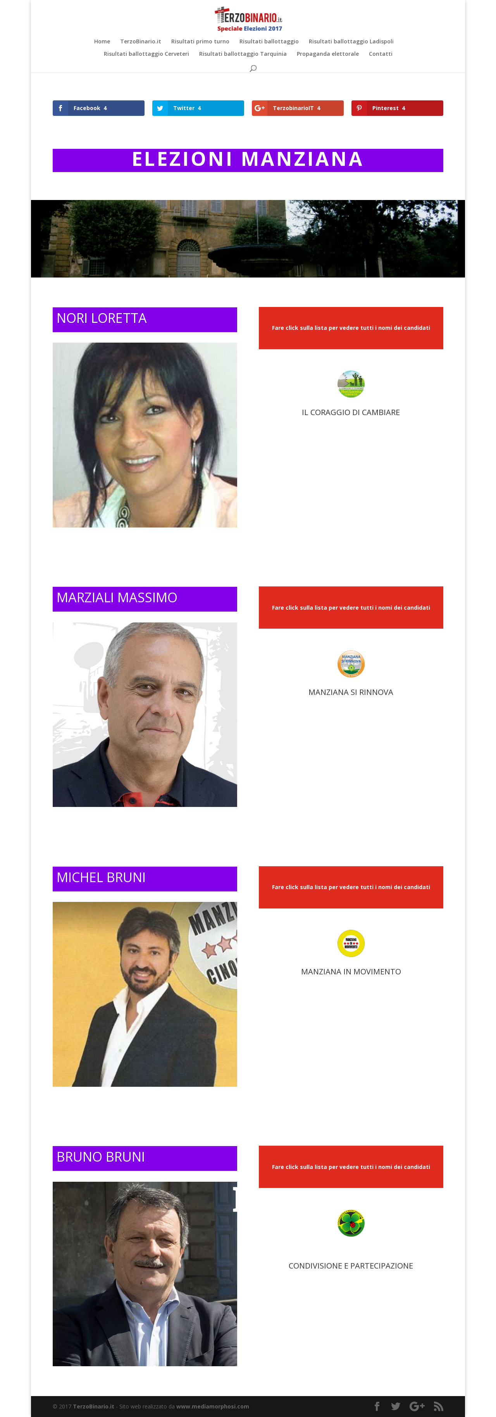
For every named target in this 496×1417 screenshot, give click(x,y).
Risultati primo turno (200, 42)
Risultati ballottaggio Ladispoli (351, 42)
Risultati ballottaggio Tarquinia (243, 54)
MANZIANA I (323, 971)
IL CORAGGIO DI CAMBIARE (351, 412)
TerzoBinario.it (140, 42)
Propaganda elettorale (328, 54)
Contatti (381, 54)
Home (102, 42)
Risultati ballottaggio (269, 42)
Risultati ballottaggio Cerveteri (146, 54)
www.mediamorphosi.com (212, 1406)
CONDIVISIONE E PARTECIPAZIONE (351, 1265)
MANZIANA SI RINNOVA (350, 692)
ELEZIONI (186, 158)
